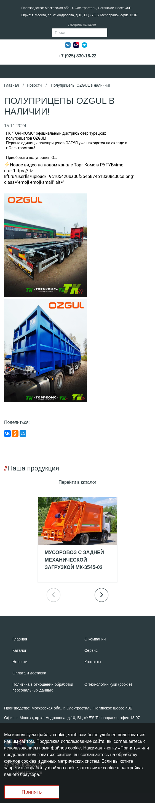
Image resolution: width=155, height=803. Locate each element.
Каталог (19, 650)
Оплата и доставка (29, 673)
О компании (95, 639)
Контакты (92, 662)
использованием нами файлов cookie (42, 748)
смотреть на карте (82, 24)
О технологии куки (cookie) (108, 684)
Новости (34, 85)
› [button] (101, 594)
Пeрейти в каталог (78, 482)
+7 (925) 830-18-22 (77, 56)
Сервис (91, 650)
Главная (11, 85)
